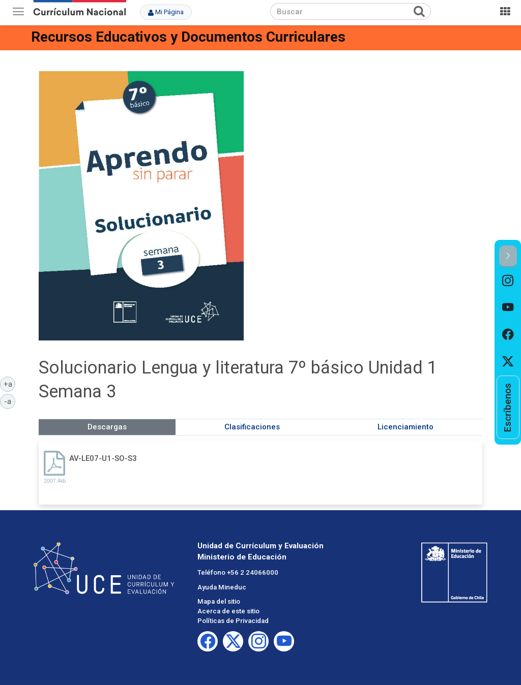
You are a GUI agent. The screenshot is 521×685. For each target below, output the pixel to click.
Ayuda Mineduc (221, 587)
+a (10, 384)
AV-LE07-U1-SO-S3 (103, 458)
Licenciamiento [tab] (405, 426)
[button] (508, 256)
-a (9, 401)
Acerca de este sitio (228, 611)
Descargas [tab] (107, 426)
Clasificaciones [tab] (252, 426)
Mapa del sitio (218, 601)
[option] (508, 280)
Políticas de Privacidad (233, 621)
